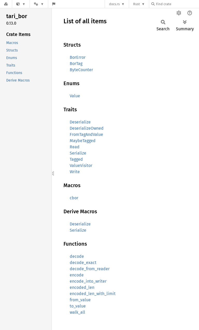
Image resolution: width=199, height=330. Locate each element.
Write (75, 171)
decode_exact (83, 262)
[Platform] (39, 4)
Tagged (76, 159)
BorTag (76, 63)
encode (77, 275)
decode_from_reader (90, 268)
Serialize (78, 153)
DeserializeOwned (87, 128)
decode (77, 256)
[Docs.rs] (6, 4)
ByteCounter (81, 69)
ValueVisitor (81, 165)
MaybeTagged (83, 140)
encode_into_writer (88, 281)
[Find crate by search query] (177, 4)
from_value (80, 299)
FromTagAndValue (86, 134)
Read (75, 146)
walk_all (77, 312)
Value (75, 95)
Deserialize (80, 122)
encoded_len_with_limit (93, 293)
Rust (136, 4)
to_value (78, 306)
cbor (74, 197)
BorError (78, 57)
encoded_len (82, 287)
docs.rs (114, 4)
